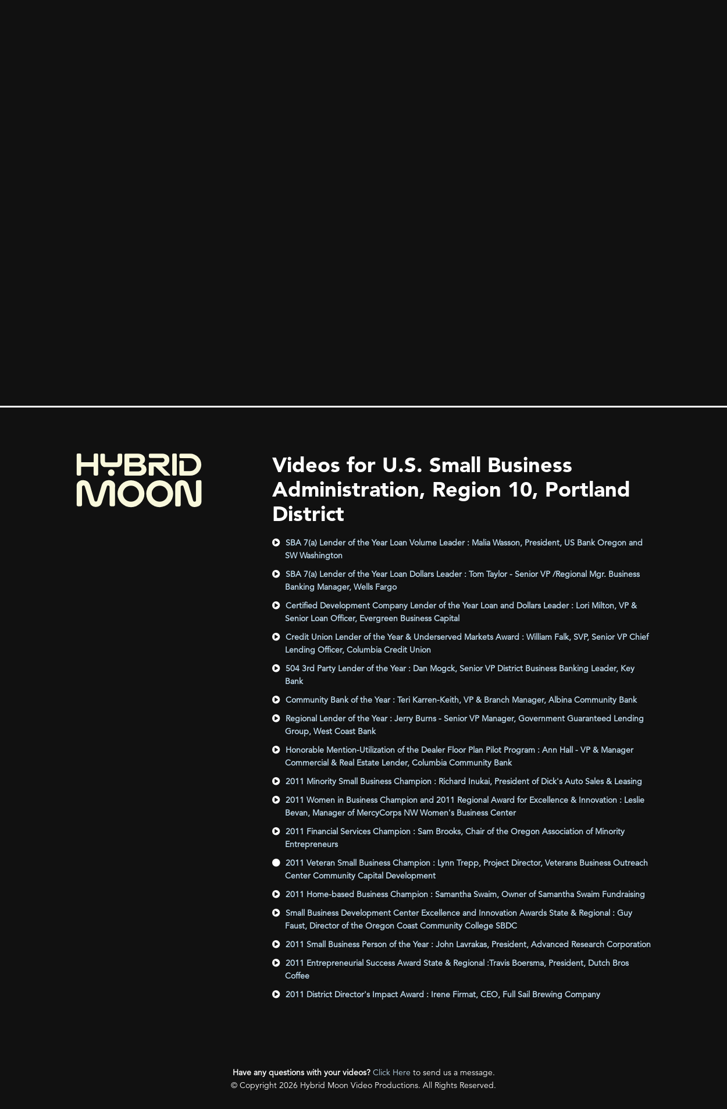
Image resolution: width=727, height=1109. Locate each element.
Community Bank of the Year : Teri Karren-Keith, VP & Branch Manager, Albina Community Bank (461, 700)
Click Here (392, 1072)
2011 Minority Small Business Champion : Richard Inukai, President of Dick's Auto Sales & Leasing (464, 781)
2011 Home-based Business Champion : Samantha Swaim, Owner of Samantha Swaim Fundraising (465, 894)
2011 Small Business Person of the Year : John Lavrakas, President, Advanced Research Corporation (468, 944)
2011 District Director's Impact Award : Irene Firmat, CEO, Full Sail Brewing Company (443, 994)
